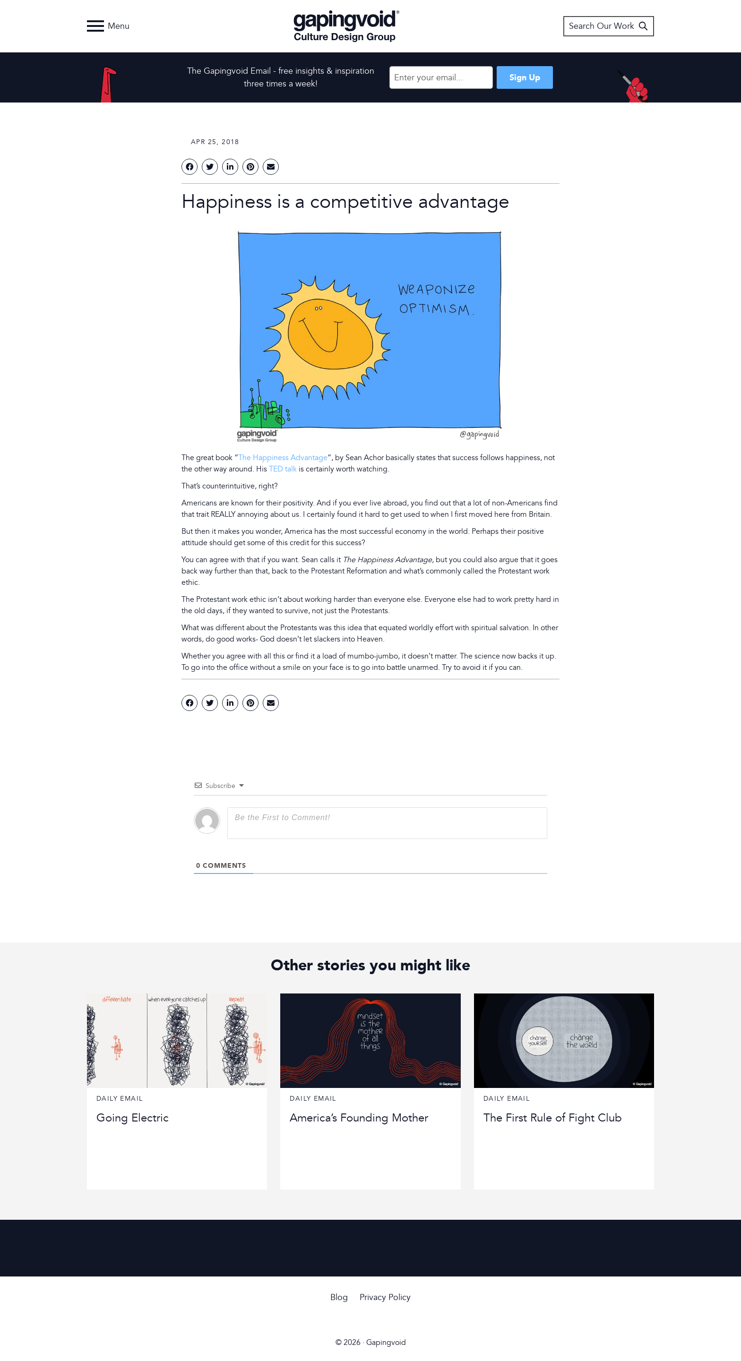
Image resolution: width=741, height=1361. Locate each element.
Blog (339, 1297)
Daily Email (119, 1099)
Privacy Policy (385, 1297)
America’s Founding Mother (359, 1118)
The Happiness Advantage (282, 457)
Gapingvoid (346, 26)
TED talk (283, 469)
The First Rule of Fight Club (552, 1118)
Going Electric (132, 1118)
